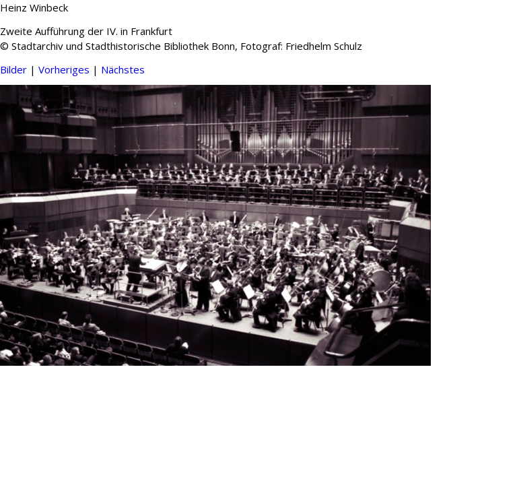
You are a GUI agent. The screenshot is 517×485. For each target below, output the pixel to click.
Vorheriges (64, 69)
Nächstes (123, 69)
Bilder (13, 69)
